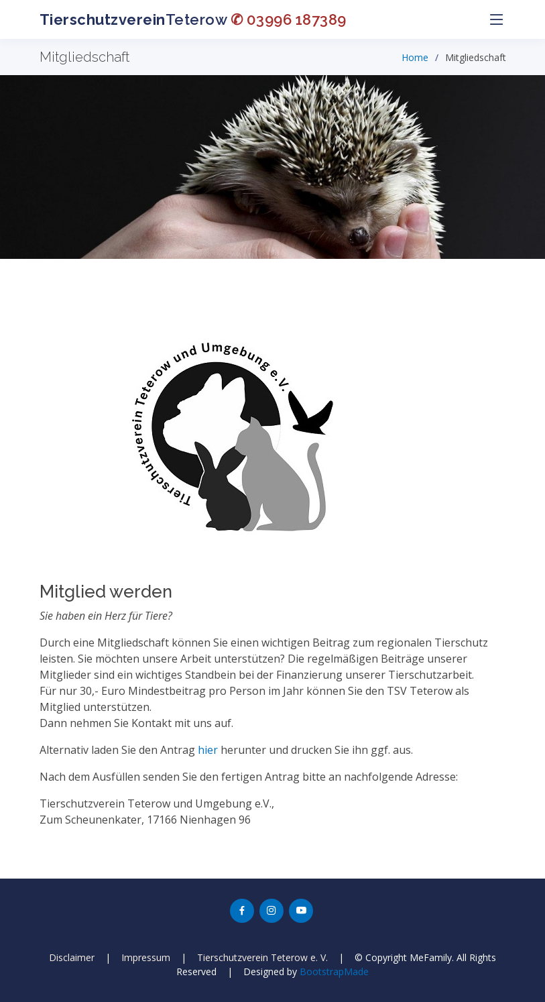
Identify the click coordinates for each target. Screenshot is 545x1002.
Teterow (193, 19)
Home (415, 57)
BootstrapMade (334, 971)
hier (208, 749)
